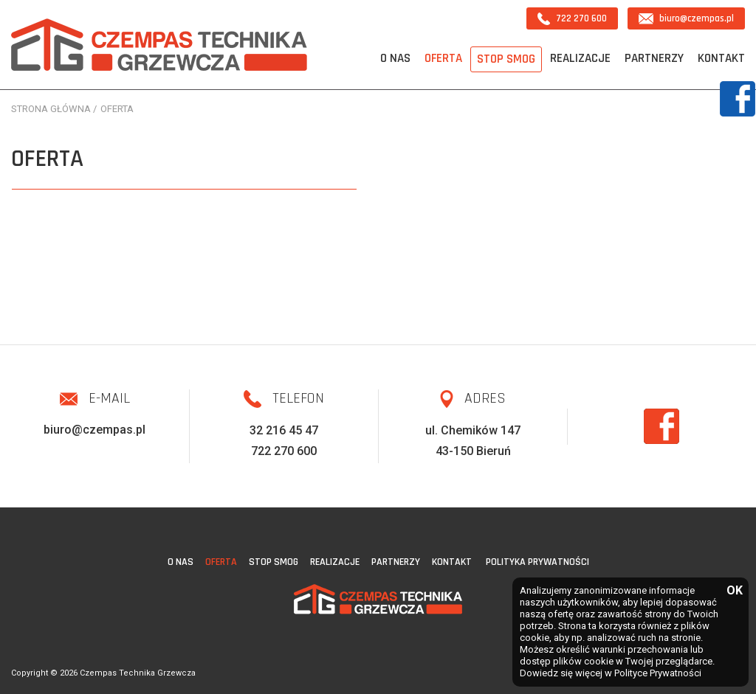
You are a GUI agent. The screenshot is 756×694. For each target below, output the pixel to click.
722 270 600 (572, 19)
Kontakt (721, 58)
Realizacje (580, 58)
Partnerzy (654, 58)
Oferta (443, 58)
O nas (395, 58)
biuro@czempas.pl (686, 18)
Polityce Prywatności (657, 673)
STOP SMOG (506, 59)
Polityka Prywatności (537, 562)
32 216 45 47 (284, 430)
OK (733, 591)
